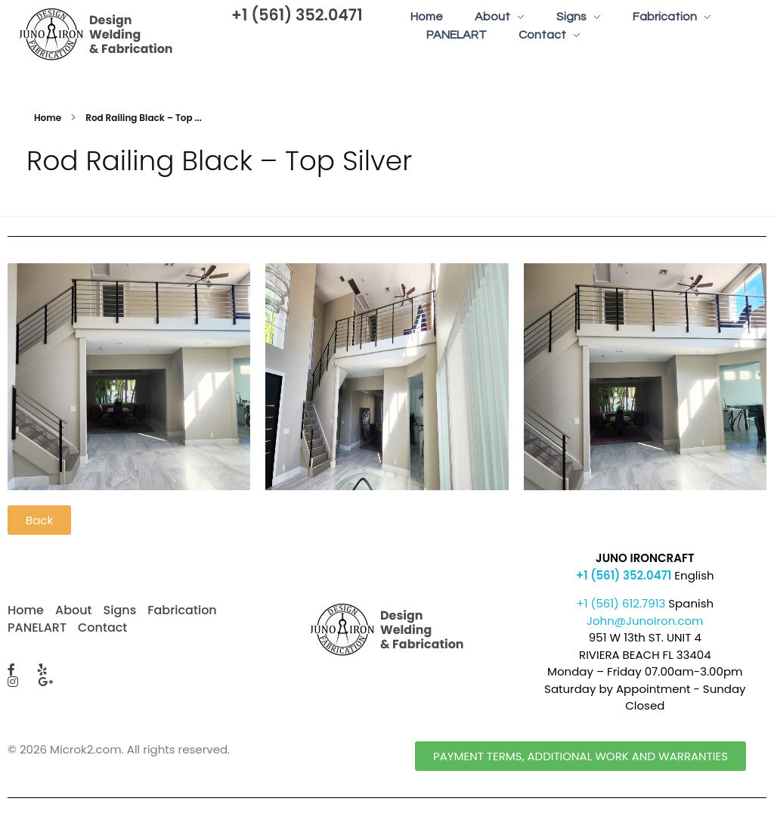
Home (47, 117)
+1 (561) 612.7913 (621, 603)
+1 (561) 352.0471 (297, 15)
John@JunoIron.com (645, 621)
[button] (39, 520)
